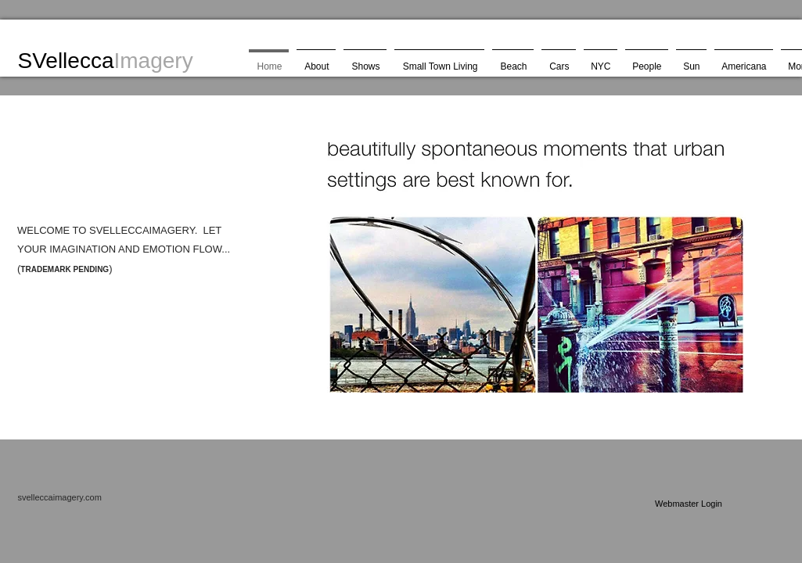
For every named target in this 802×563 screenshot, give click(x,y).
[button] (526, 267)
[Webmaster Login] (689, 503)
